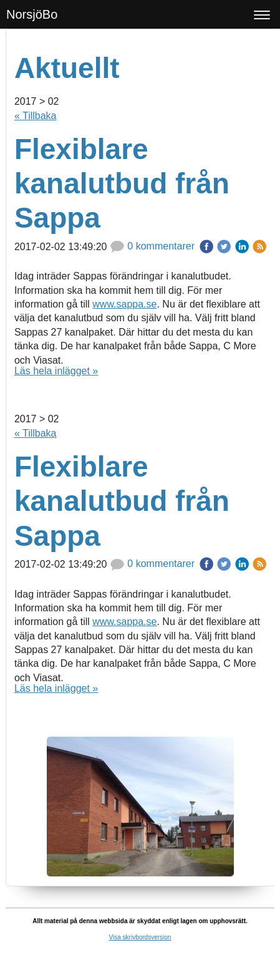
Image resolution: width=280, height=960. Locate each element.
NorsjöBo (31, 14)
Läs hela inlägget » (56, 371)
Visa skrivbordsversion (140, 937)
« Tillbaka (35, 115)
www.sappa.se (124, 304)
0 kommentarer (152, 246)
